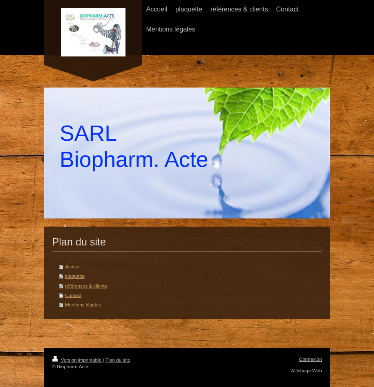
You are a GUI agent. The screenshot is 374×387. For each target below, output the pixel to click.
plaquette (75, 276)
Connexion (310, 359)
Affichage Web (306, 370)
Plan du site (117, 359)
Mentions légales (83, 304)
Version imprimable (77, 359)
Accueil (73, 266)
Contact (73, 295)
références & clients (86, 285)
